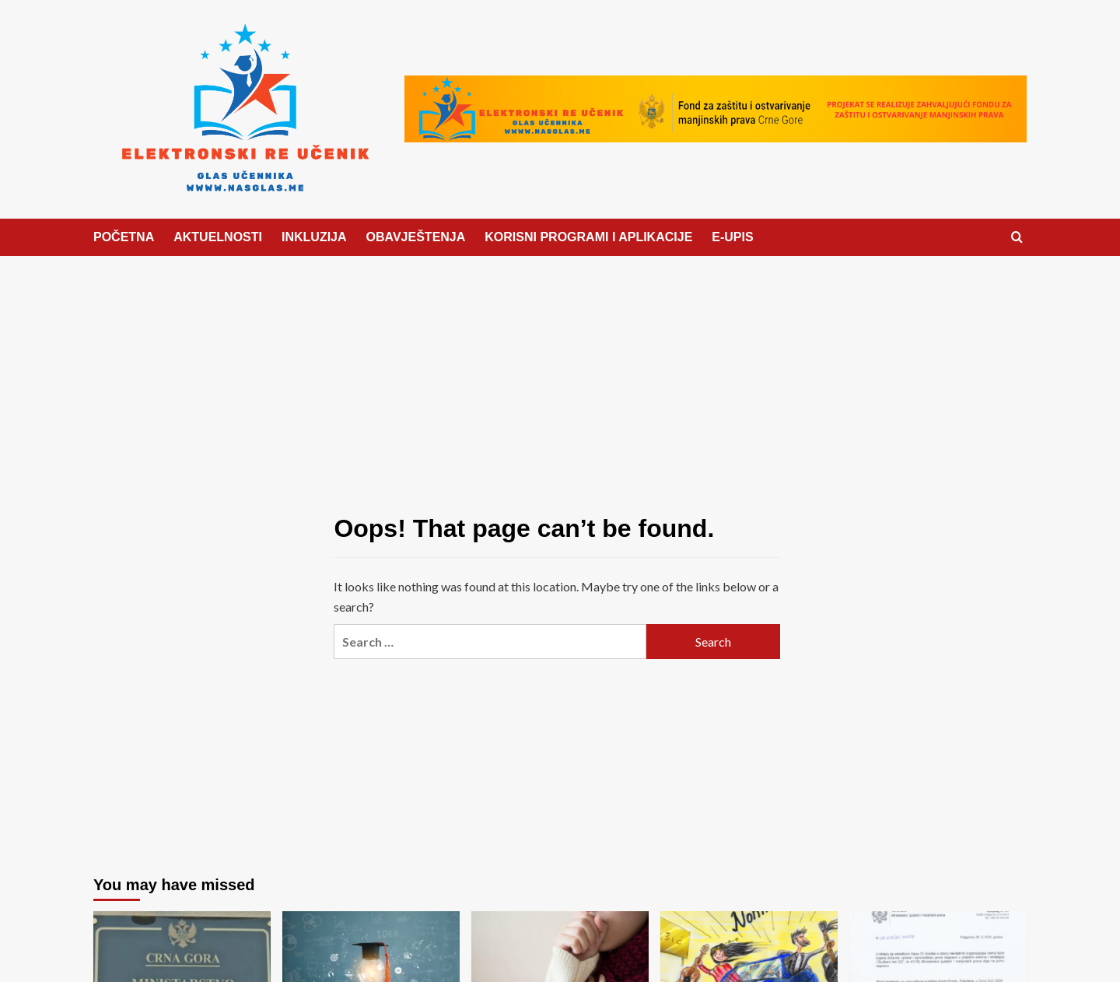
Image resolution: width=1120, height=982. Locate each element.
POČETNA (123, 237)
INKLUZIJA (314, 237)
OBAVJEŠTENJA (416, 237)
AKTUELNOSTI (217, 237)
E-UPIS (732, 237)
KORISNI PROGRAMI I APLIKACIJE (588, 237)
